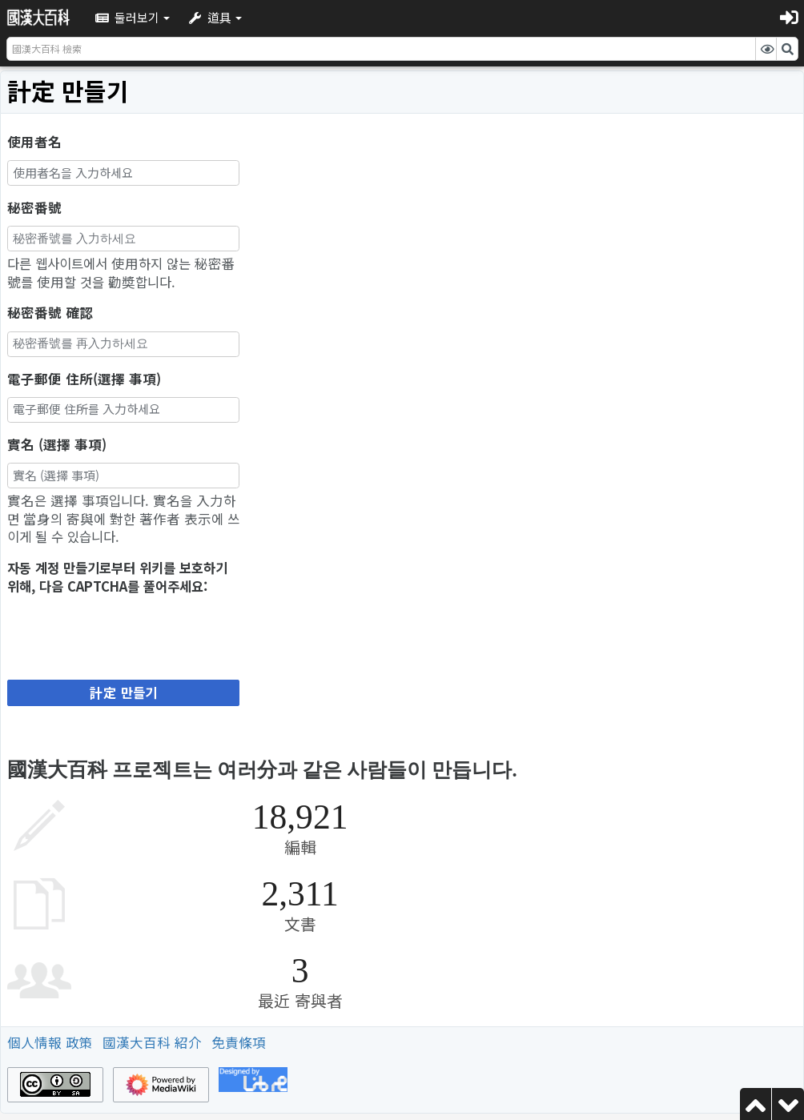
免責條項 (238, 1042)
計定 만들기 (123, 692)
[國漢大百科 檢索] (381, 49)
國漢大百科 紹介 (152, 1042)
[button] (133, 17)
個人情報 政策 (50, 1042)
